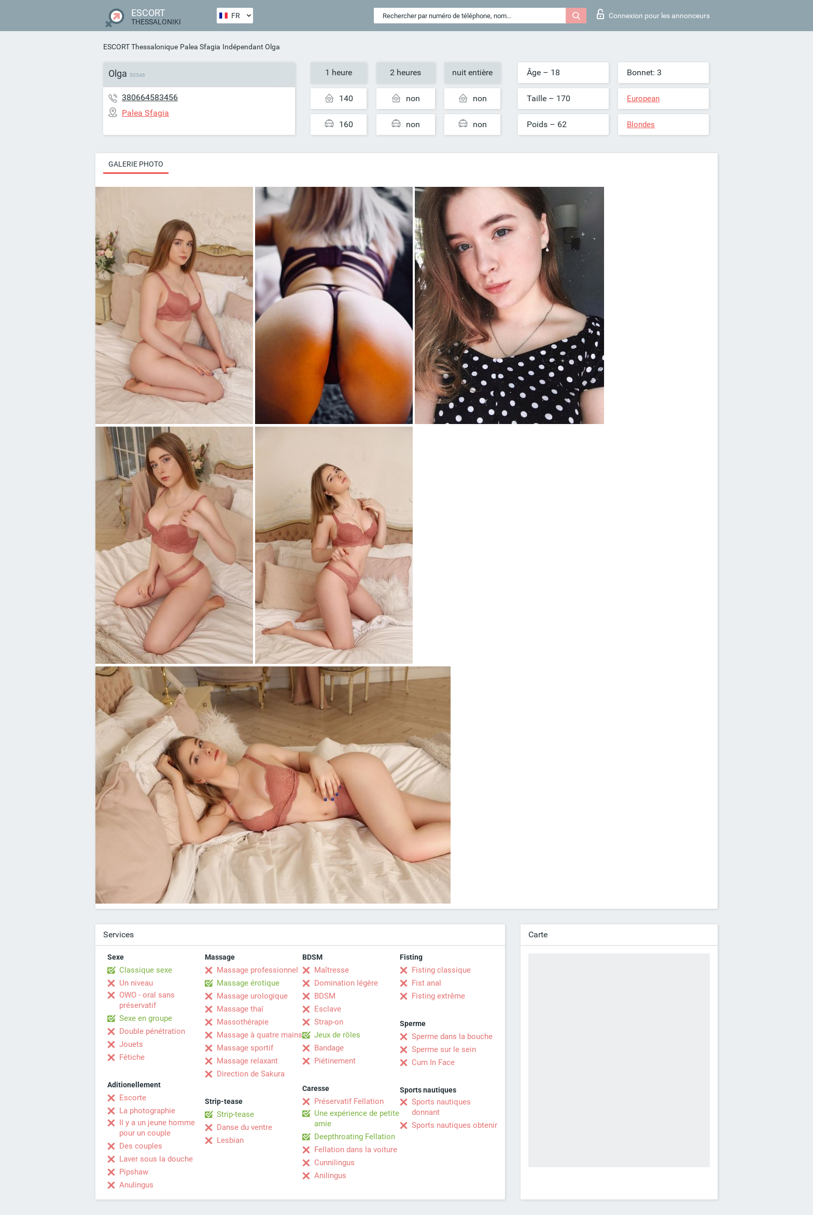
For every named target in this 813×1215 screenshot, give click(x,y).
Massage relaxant (247, 1061)
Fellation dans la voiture (355, 1149)
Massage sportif (245, 1048)
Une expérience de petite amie (356, 1118)
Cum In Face (433, 1062)
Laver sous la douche (156, 1159)
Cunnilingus (334, 1162)
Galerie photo (135, 164)
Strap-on (328, 1022)
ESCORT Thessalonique (140, 47)
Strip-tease (235, 1114)
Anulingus (136, 1185)
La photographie (147, 1110)
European (643, 98)
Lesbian (230, 1140)
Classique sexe (145, 970)
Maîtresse (331, 970)
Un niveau (136, 983)
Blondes (641, 124)
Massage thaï (240, 1009)
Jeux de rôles (337, 1035)
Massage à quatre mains (259, 1035)
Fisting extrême (438, 996)
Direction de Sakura (251, 1074)
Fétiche (132, 1057)
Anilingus (330, 1175)
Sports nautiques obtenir (454, 1125)
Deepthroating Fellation (354, 1136)
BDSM (324, 996)
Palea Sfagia (200, 47)
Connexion (653, 14)
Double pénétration (152, 1031)
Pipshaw (133, 1172)
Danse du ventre (244, 1127)
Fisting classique (441, 970)
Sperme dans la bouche (452, 1036)
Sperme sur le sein (444, 1049)
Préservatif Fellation (349, 1101)
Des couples (140, 1146)
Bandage (329, 1048)
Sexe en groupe (145, 1018)
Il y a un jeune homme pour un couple (157, 1128)
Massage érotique (248, 983)
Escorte (132, 1097)
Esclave (327, 1009)
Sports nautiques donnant (441, 1107)
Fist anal (426, 983)
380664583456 (150, 97)
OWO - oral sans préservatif (147, 1000)
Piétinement (335, 1061)
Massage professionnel (257, 970)
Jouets (131, 1044)
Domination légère (346, 983)
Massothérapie (243, 1022)
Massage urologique (252, 996)
